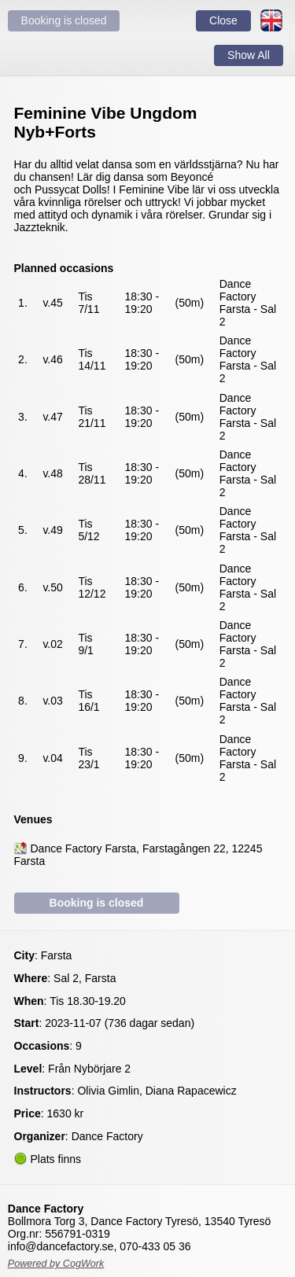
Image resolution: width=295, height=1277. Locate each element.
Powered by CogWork (56, 1263)
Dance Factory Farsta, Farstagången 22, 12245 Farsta (138, 854)
